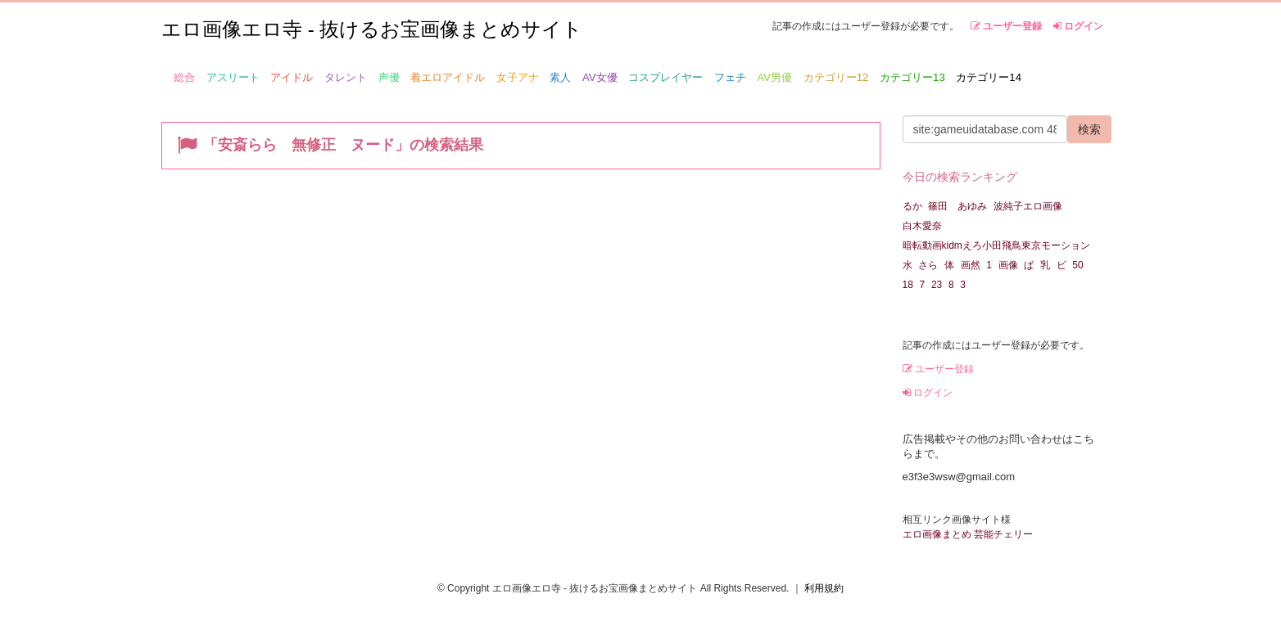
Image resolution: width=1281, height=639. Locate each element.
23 (936, 284)
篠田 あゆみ (957, 206)
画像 (1008, 265)
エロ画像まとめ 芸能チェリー (968, 534)
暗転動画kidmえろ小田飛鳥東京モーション (996, 245)
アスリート (233, 77)
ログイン (1078, 26)
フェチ (730, 77)
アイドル (291, 77)
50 (1077, 265)
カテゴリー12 (836, 77)
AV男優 (775, 77)
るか (912, 206)
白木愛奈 (922, 226)
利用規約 (824, 588)
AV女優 (600, 77)
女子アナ (517, 77)
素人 (560, 77)
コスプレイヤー (665, 77)
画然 (970, 265)
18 (908, 284)
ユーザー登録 (1006, 26)
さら (928, 265)
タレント (345, 77)
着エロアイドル (447, 77)
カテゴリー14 (988, 77)
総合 (184, 77)
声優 (389, 77)
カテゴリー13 (912, 77)
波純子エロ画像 (1028, 206)
